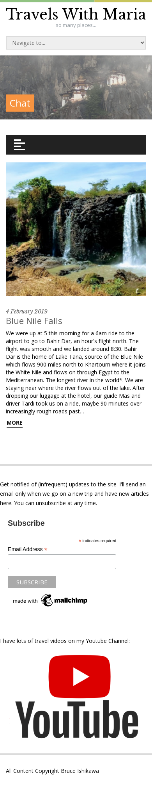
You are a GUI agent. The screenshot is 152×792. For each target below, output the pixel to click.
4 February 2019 (27, 311)
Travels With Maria (76, 14)
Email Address (28, 549)
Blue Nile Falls (34, 320)
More (15, 422)
